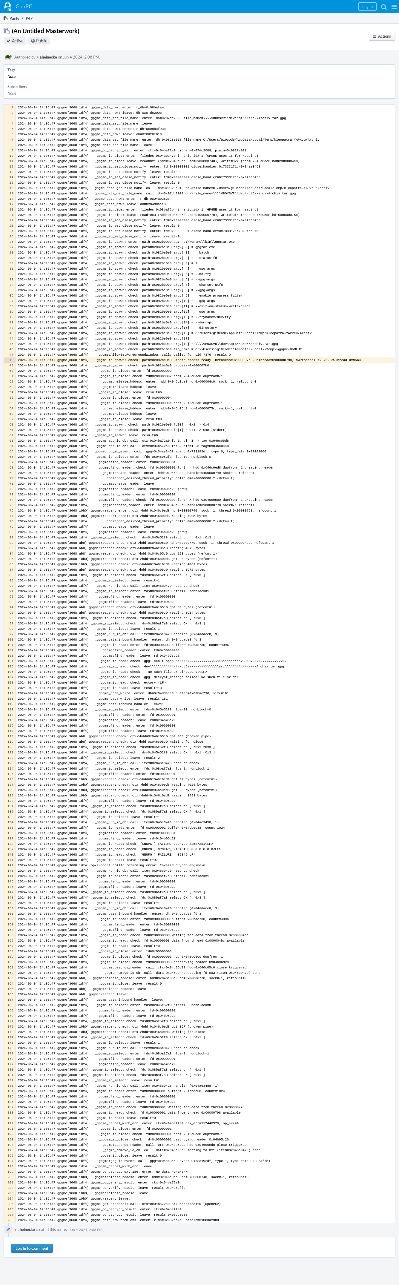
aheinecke (46, 57)
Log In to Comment (32, 1248)
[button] (394, 6)
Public (41, 41)
